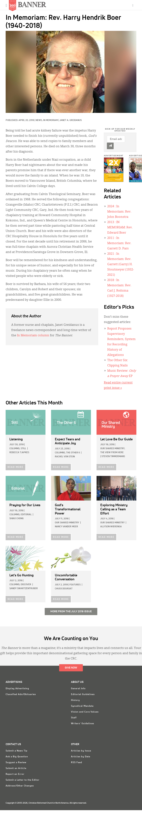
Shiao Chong (16, 518)
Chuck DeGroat (64, 589)
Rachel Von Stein (65, 457)
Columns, (14, 448)
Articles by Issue (81, 751)
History (75, 700)
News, (39, 120)
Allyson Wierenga (111, 527)
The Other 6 (73, 453)
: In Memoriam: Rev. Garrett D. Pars (119, 243)
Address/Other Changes (20, 786)
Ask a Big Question (17, 757)
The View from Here (112, 452)
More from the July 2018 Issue (71, 611)
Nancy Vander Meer (66, 527)
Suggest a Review (16, 762)
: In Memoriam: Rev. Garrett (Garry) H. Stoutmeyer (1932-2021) (120, 264)
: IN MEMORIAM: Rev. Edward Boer (120, 227)
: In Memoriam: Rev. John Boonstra (119, 212)
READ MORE (15, 467)
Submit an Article (16, 768)
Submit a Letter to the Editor (22, 780)
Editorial (26, 515)
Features (75, 585)
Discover (26, 584)
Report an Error (15, 774)
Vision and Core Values (85, 712)
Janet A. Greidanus (71, 120)
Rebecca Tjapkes (19, 452)
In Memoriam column (33, 335)
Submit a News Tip (16, 751)
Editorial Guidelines (83, 694)
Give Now (71, 667)
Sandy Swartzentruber (23, 588)
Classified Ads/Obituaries (21, 694)
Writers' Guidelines (82, 724)
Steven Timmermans (113, 456)
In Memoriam (50, 120)
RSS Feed (76, 762)
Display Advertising (17, 689)
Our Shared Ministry (67, 523)
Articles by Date (80, 757)
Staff (74, 718)
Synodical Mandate (82, 706)
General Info (78, 689)
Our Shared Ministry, (112, 448)
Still (23, 448)
